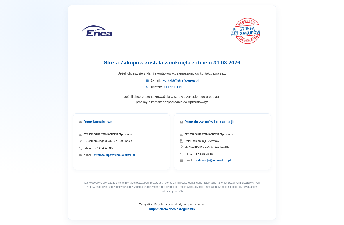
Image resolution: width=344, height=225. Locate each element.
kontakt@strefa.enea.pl (180, 80)
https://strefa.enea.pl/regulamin (172, 209)
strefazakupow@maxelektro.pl (114, 155)
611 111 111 (173, 87)
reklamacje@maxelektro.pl (213, 160)
